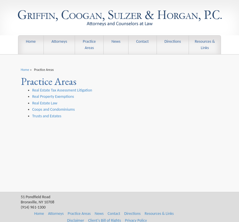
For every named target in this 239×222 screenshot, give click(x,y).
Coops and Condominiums (53, 109)
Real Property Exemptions (53, 96)
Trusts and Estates (47, 116)
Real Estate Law (45, 103)
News (115, 41)
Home (31, 41)
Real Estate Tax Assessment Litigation (62, 90)
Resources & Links (205, 44)
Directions (172, 41)
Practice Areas (89, 44)
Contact (142, 41)
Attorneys (59, 41)
